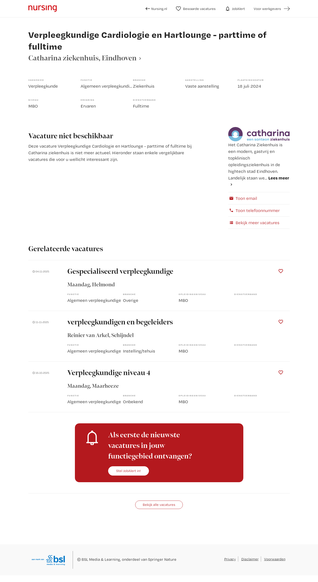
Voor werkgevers (267, 8)
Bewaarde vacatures (196, 8)
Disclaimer (250, 559)
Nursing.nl (156, 8)
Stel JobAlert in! (128, 470)
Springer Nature (162, 559)
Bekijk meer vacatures (253, 222)
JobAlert (234, 8)
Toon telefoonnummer (254, 210)
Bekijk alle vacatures (159, 504)
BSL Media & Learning (101, 559)
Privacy (230, 559)
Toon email (242, 198)
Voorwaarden (274, 559)
